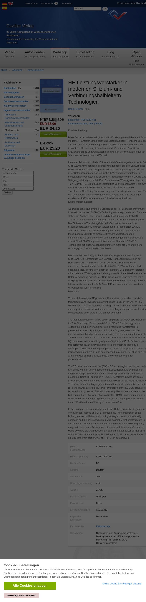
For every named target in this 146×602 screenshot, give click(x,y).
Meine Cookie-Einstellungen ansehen (122, 583)
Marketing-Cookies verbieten (21, 595)
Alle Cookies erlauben (30, 585)
